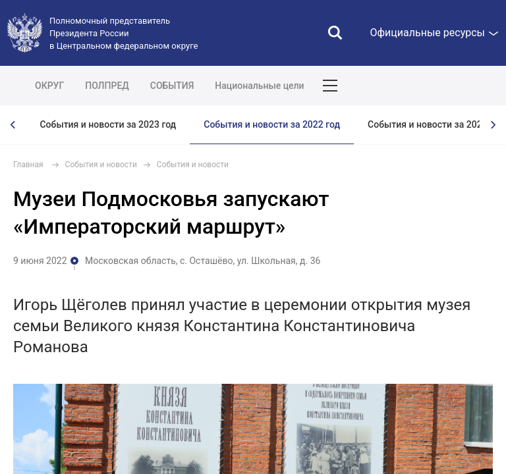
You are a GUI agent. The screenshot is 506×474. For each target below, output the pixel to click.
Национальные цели (259, 85)
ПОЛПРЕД (107, 85)
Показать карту (456, 85)
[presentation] (13, 124)
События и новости (101, 164)
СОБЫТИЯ (172, 85)
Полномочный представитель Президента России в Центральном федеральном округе (123, 33)
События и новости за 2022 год (272, 124)
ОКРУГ (49, 85)
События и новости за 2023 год (108, 124)
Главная (28, 164)
